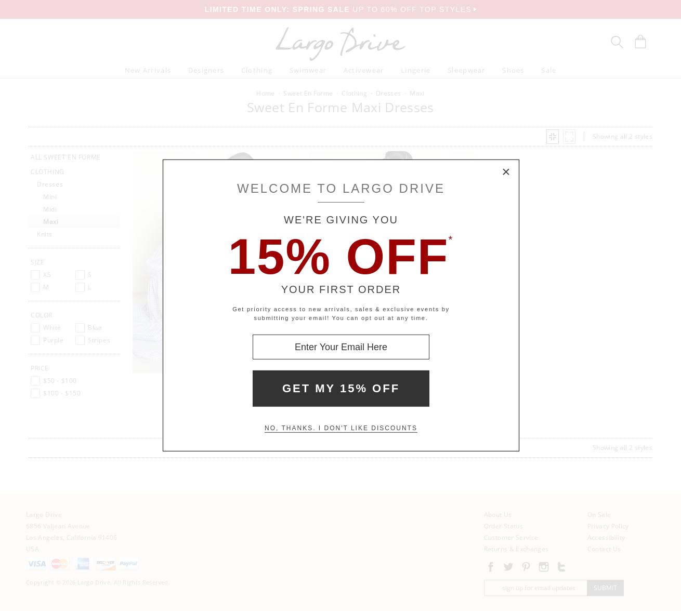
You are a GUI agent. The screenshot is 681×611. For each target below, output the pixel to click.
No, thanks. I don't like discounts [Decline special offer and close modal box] (341, 428)
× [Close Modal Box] (506, 172)
